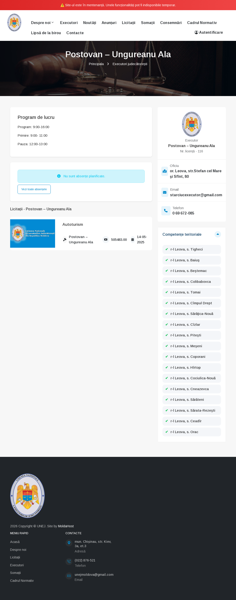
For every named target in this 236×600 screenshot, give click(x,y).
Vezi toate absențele (34, 189)
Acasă (15, 542)
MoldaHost (66, 526)
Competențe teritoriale (181, 234)
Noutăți (89, 23)
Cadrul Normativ (202, 23)
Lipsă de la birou (46, 33)
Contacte (75, 33)
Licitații (129, 23)
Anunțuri (109, 23)
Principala (96, 64)
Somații (148, 23)
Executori (69, 23)
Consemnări (171, 23)
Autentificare (209, 32)
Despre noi (42, 23)
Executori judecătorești (129, 64)
